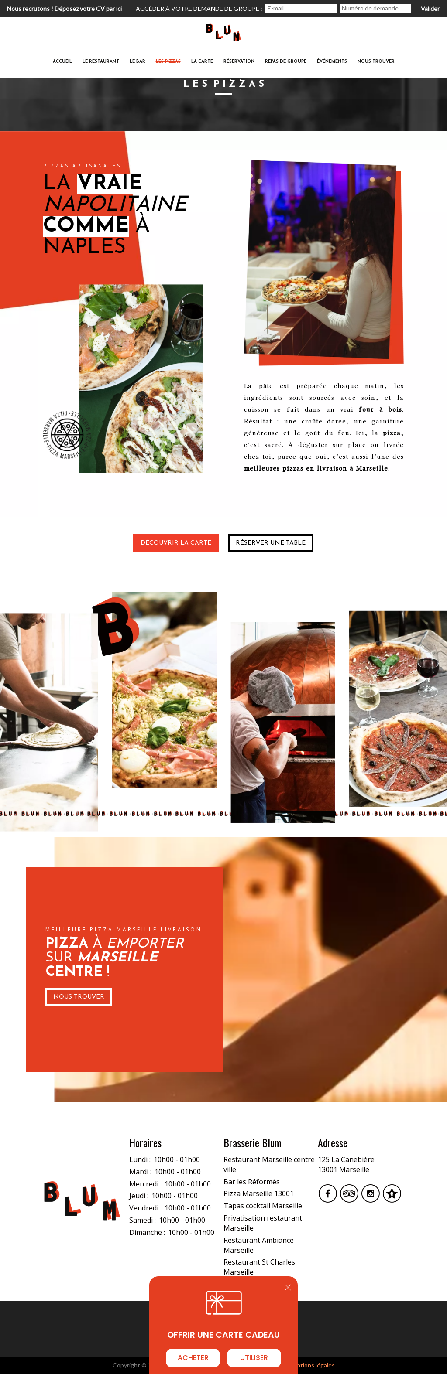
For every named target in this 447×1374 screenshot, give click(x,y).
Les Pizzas (168, 61)
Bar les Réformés (252, 1181)
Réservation (239, 61)
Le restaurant (101, 61)
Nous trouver (376, 61)
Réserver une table (271, 543)
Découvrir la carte (176, 543)
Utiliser (254, 1358)
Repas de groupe (285, 61)
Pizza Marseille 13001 (259, 1193)
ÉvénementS (332, 61)
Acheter (193, 1358)
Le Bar (137, 61)
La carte (202, 61)
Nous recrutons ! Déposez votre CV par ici (64, 8)
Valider (430, 8)
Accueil (62, 61)
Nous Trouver (78, 997)
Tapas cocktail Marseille (263, 1205)
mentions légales (312, 1365)
